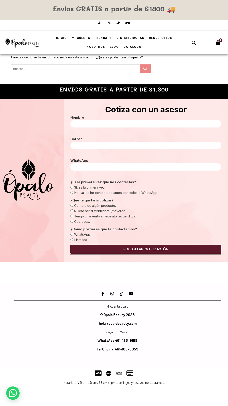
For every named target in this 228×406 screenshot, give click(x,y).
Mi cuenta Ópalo (117, 306)
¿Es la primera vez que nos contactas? (103, 182)
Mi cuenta (81, 38)
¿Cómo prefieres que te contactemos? (103, 229)
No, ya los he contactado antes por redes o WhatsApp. (116, 193)
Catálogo (133, 46)
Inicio (61, 38)
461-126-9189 (126, 340)
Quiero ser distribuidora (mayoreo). (101, 211)
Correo (76, 139)
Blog (114, 46)
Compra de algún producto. (95, 205)
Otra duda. (82, 221)
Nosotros (95, 46)
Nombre (77, 117)
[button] (193, 42)
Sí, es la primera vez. (90, 187)
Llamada (80, 240)
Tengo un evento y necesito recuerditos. (105, 216)
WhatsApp (79, 160)
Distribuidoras (130, 38)
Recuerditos (160, 38)
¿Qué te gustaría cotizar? (92, 200)
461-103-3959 (126, 349)
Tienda (103, 38)
